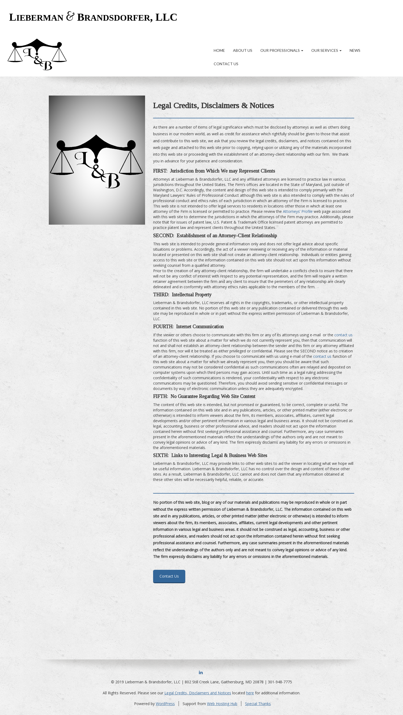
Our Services (326, 50)
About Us (242, 50)
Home (219, 50)
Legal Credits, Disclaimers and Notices (197, 692)
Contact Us (226, 63)
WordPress (165, 703)
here (250, 692)
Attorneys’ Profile (298, 211)
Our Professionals (281, 50)
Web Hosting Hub (222, 703)
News (355, 50)
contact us (343, 334)
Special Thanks (258, 703)
